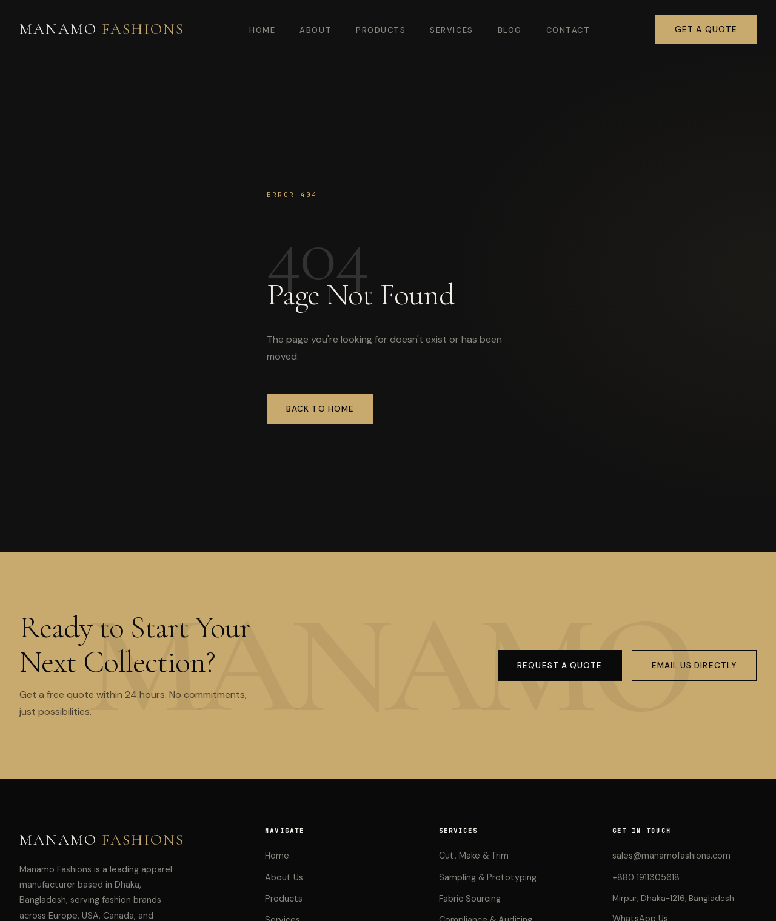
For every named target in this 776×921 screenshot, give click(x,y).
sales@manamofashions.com (671, 855)
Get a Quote (706, 29)
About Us (284, 877)
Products (381, 30)
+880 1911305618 (646, 877)
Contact (568, 30)
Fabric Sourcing (470, 898)
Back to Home (320, 409)
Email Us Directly (694, 665)
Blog (510, 30)
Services (451, 30)
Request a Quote (559, 665)
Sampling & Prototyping (488, 877)
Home (262, 30)
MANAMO (101, 28)
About (315, 30)
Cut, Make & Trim (474, 855)
